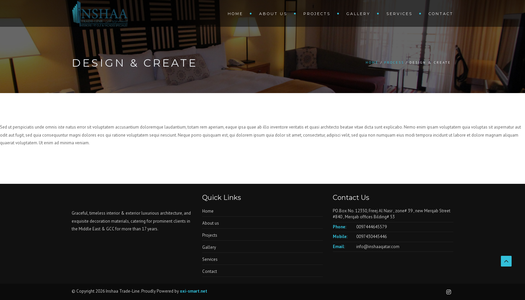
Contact (441, 13)
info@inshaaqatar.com (377, 246)
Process (394, 62)
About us (273, 13)
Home (235, 13)
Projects (316, 13)
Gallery (358, 13)
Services (399, 13)
